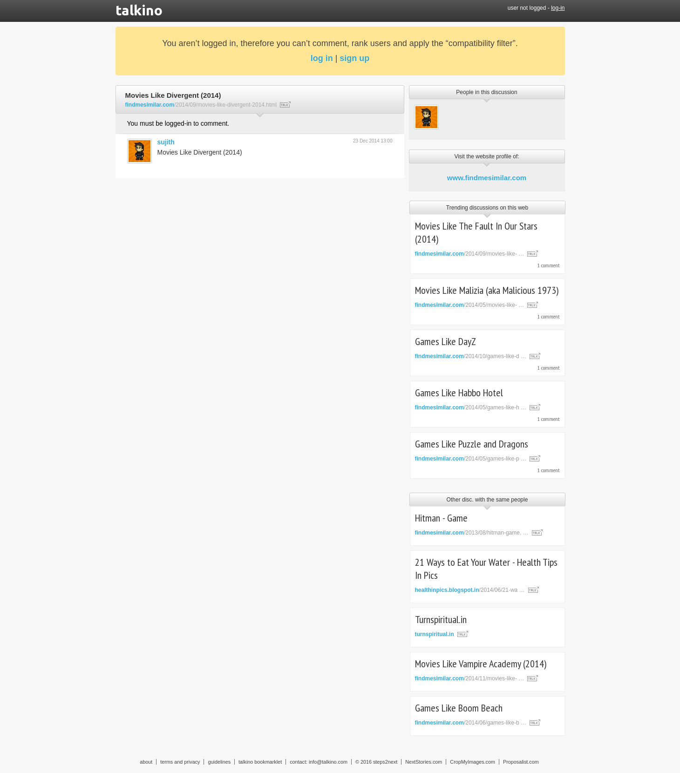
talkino (139, 10)
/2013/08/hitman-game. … (472, 532)
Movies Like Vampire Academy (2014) (480, 663)
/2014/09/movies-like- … (469, 254)
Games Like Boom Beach (459, 707)
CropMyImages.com (472, 762)
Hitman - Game (441, 517)
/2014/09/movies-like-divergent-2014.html (201, 105)
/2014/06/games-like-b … (470, 722)
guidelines (219, 762)
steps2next (385, 762)
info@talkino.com (328, 762)
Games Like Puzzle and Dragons (471, 443)
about (146, 762)
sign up (354, 58)
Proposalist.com (521, 762)
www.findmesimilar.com (486, 178)
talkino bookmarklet (260, 762)
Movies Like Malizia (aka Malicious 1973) (486, 290)
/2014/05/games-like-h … (470, 407)
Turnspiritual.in (441, 619)
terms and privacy (180, 762)
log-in (557, 8)
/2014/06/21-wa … (470, 590)
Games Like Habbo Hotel (459, 392)
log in (322, 58)
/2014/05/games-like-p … (470, 458)
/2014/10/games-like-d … (470, 356)
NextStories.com (423, 762)
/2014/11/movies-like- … (469, 678)
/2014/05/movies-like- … (469, 305)
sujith (166, 142)
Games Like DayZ (445, 341)
